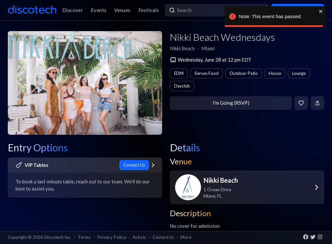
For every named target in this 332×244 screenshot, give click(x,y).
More (186, 237)
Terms (84, 237)
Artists (139, 237)
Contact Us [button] (163, 237)
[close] (321, 11)
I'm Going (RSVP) (231, 103)
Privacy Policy (111, 237)
